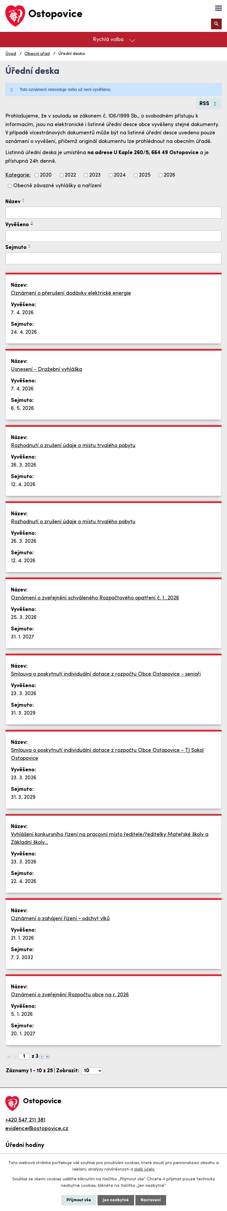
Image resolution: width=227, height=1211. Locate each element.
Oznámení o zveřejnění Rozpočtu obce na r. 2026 (70, 995)
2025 (145, 175)
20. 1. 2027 (23, 1034)
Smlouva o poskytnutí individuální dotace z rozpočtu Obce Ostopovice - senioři (106, 674)
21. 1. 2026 (22, 938)
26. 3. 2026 (23, 465)
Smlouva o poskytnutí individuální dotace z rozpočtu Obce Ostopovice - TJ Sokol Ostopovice (107, 754)
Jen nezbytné (116, 1200)
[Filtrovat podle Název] (113, 213)
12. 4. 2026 (23, 485)
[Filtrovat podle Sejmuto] (113, 258)
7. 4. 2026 (22, 313)
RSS (209, 104)
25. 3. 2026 (24, 617)
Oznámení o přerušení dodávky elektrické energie (71, 293)
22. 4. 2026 (23, 881)
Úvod (10, 54)
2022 (70, 175)
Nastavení (151, 1200)
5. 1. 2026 (22, 1014)
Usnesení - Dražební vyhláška (46, 369)
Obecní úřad (37, 54)
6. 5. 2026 (22, 408)
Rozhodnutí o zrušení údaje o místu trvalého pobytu (73, 446)
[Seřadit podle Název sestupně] (23, 201)
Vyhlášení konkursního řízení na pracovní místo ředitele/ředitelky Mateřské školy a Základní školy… (109, 838)
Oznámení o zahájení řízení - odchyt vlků (60, 919)
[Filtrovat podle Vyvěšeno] (113, 236)
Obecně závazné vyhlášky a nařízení (57, 186)
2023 (95, 175)
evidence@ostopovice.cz (36, 1129)
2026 (169, 175)
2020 (46, 175)
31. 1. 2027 (22, 637)
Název (12, 202)
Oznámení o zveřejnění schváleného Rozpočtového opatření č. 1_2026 (95, 598)
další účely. (144, 1169)
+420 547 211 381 (25, 1120)
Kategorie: (17, 175)
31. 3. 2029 (23, 713)
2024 (120, 175)
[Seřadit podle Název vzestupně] (23, 199)
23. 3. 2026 (23, 694)
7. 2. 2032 (22, 958)
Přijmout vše (79, 1200)
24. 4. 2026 (24, 332)
